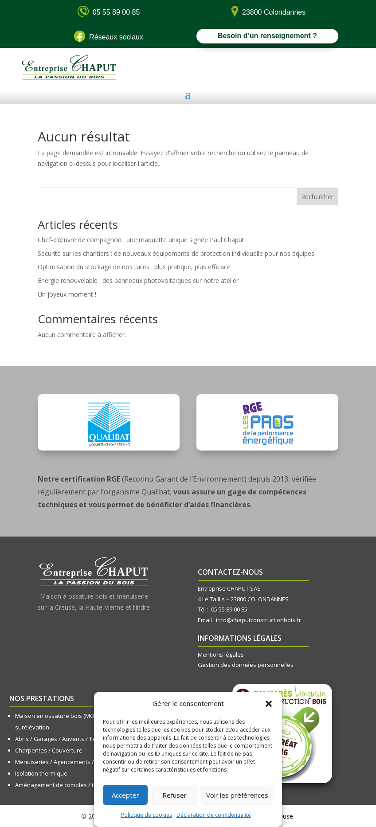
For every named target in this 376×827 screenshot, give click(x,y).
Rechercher (317, 196)
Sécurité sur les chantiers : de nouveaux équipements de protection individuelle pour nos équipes (176, 253)
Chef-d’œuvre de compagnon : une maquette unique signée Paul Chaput (141, 239)
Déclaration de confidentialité (213, 815)
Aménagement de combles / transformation (74, 785)
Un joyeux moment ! (67, 294)
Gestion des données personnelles (246, 665)
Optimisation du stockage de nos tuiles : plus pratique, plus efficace (134, 267)
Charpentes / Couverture (48, 750)
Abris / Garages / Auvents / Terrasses (66, 739)
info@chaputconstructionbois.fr (258, 620)
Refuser (174, 795)
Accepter (125, 795)
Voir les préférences (237, 795)
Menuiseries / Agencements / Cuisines (66, 762)
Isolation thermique (41, 773)
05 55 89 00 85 (229, 609)
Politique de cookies (146, 815)
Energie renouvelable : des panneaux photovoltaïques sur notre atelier (138, 280)
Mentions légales (221, 654)
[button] (268, 703)
